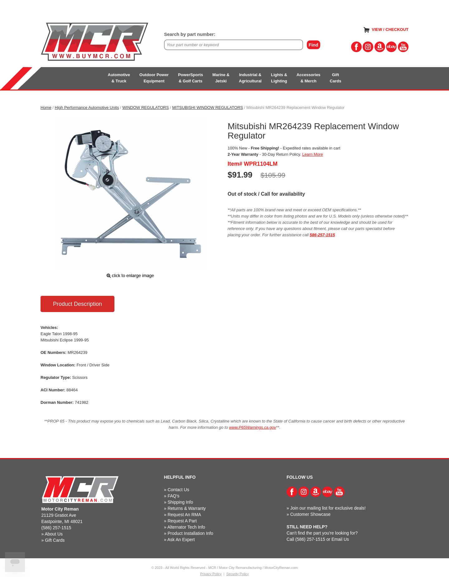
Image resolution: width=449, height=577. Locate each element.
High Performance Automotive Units (87, 107)
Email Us (340, 539)
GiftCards (335, 77)
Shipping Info (180, 502)
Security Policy (237, 574)
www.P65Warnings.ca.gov (252, 427)
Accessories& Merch (309, 77)
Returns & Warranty (186, 508)
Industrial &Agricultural (250, 77)
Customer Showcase (310, 514)
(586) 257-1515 (56, 527)
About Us (54, 533)
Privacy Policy (210, 574)
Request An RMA (184, 514)
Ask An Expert (181, 539)
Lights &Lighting (279, 77)
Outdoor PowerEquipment (154, 77)
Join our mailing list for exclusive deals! (328, 508)
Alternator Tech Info (186, 527)
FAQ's (173, 495)
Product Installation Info (190, 533)
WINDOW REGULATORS (145, 107)
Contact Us (178, 489)
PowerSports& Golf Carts (190, 77)
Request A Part (181, 520)
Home (46, 107)
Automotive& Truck (119, 77)
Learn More (312, 154)
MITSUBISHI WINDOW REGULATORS (207, 107)
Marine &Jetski (220, 77)
